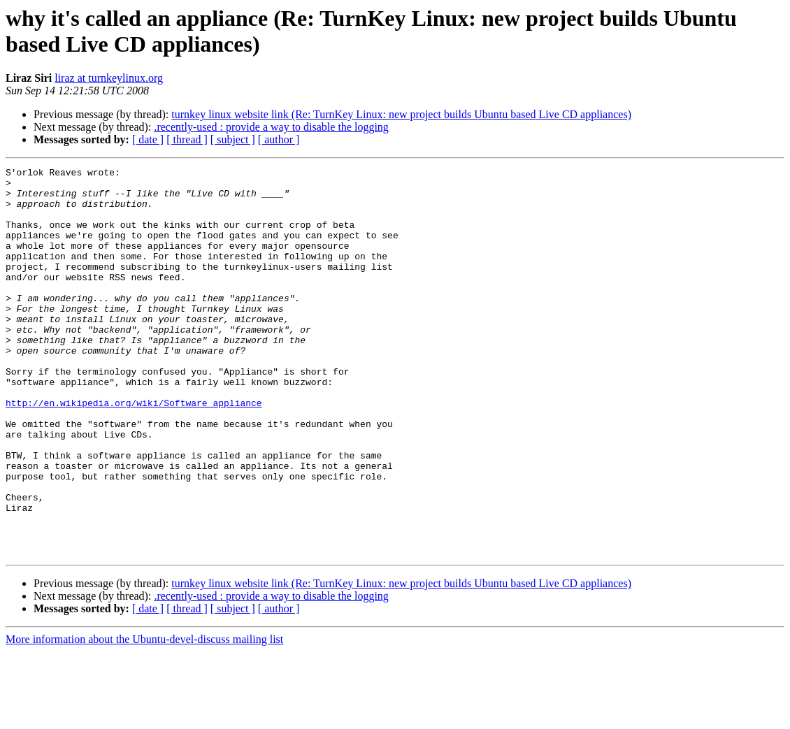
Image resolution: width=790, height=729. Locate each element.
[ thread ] (187, 139)
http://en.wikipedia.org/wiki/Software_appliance (134, 451)
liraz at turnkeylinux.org (109, 78)
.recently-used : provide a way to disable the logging (271, 127)
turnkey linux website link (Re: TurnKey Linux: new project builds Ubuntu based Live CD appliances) (401, 114)
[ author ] (279, 139)
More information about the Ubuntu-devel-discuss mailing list (144, 717)
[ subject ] (232, 139)
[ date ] (148, 139)
